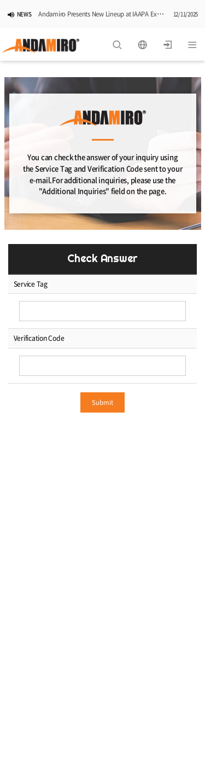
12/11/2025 (185, 15)
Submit (102, 402)
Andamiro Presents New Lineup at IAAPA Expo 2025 (108, 14)
